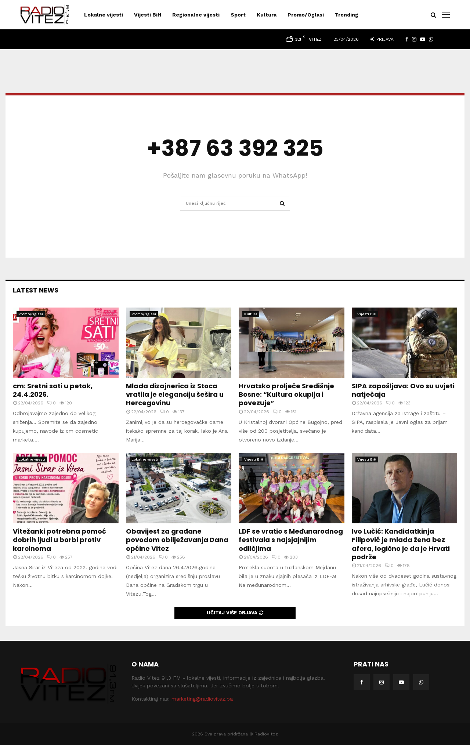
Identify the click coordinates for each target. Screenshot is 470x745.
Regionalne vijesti (196, 15)
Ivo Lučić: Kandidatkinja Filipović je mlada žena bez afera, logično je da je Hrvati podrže (401, 544)
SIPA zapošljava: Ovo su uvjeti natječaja (403, 390)
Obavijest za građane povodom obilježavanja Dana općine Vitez (177, 540)
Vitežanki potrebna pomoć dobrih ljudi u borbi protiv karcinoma (59, 540)
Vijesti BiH (147, 15)
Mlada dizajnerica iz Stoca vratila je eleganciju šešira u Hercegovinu (175, 394)
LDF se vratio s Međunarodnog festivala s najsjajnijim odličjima (291, 540)
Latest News (35, 290)
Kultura (266, 15)
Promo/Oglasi (306, 15)
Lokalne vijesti (103, 15)
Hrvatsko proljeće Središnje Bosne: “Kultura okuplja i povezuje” (286, 394)
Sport (238, 15)
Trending (346, 15)
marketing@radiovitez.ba (202, 699)
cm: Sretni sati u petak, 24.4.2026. (53, 390)
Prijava (382, 39)
